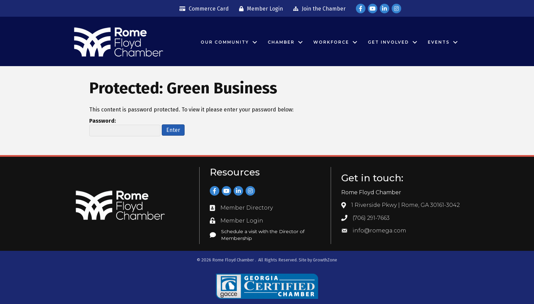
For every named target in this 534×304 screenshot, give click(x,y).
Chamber (281, 42)
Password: (124, 127)
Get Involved (388, 42)
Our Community (225, 42)
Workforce (331, 42)
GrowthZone (325, 259)
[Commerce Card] (202, 8)
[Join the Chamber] (318, 8)
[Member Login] (259, 8)
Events (439, 42)
